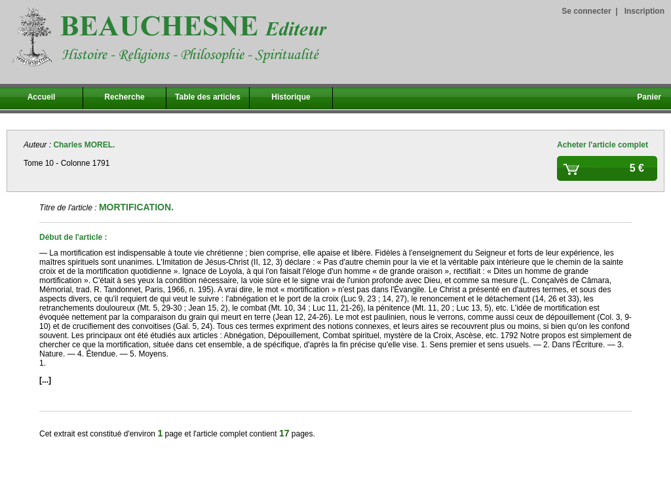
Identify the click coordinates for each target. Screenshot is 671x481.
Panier (649, 97)
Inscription (644, 11)
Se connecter (586, 11)
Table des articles (207, 97)
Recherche (124, 97)
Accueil (42, 97)
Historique (290, 97)
